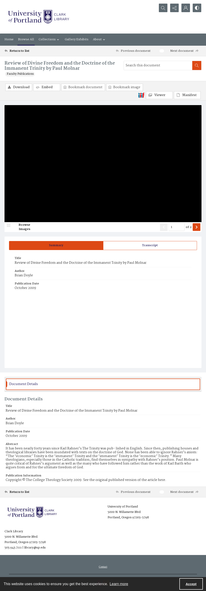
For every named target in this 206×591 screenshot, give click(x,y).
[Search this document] (158, 65)
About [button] (99, 39)
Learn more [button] (119, 584)
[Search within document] (196, 65)
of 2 (189, 227)
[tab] (56, 245)
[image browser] (21, 227)
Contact (103, 566)
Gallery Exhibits (76, 39)
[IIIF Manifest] (187, 95)
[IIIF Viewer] (159, 95)
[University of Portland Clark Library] (38, 17)
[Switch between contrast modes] (197, 8)
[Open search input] (163, 8)
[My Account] (185, 8)
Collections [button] (49, 39)
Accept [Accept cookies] (191, 584)
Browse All (26, 39)
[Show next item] (196, 227)
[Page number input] (177, 227)
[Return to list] (31, 51)
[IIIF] (141, 95)
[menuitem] (103, 566)
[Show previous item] (164, 227)
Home (9, 39)
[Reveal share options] (174, 8)
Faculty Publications (20, 74)
